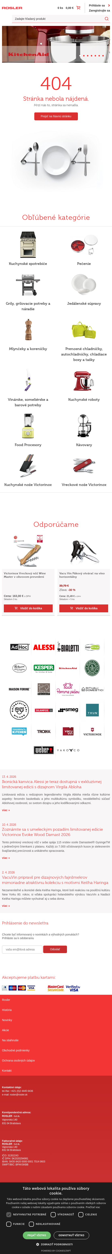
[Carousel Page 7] (103, 55)
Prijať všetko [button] (36, 1235)
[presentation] (32, 962)
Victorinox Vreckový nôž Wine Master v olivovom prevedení (25, 574)
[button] (56, 1244)
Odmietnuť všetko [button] (71, 1235)
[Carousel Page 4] (91, 55)
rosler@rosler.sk (18, 1094)
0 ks (60, 8)
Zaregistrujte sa (99, 10)
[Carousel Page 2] (84, 55)
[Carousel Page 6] (99, 55)
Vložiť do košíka (31, 608)
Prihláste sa (97, 5)
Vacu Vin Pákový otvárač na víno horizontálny (82, 574)
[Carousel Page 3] (87, 55)
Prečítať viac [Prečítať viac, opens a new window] (93, 1207)
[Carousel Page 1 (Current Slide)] (80, 55)
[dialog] (56, 1218)
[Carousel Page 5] (95, 55)
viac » (6, 810)
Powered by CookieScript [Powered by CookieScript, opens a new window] (56, 1250)
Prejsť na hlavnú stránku (56, 116)
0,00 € (70, 8)
